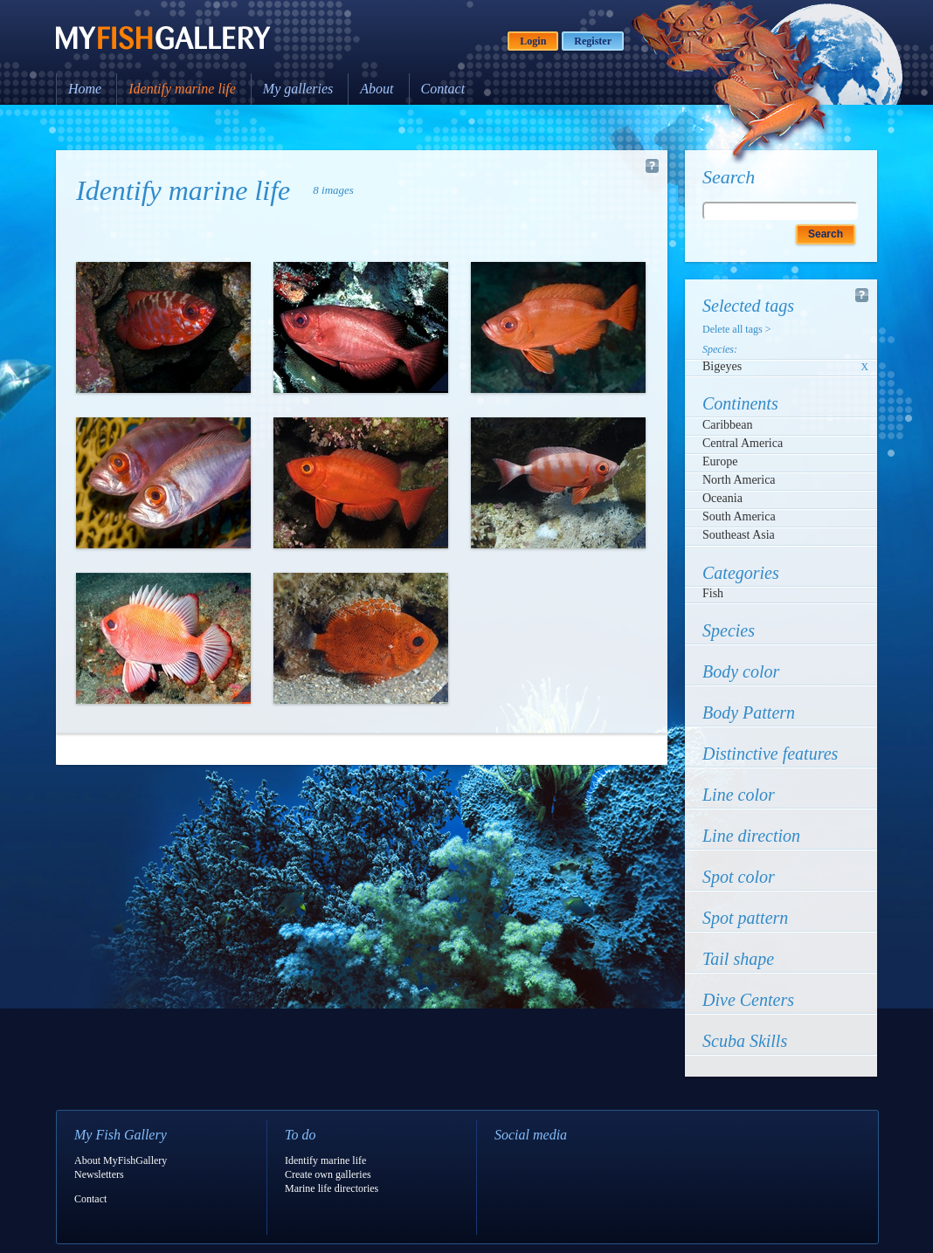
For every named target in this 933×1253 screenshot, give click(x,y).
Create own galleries (328, 1174)
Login (533, 41)
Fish (712, 593)
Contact (443, 88)
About (376, 88)
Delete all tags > (736, 329)
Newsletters (99, 1174)
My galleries (298, 88)
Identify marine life (182, 88)
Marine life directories (331, 1188)
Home (84, 88)
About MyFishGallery (120, 1160)
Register (593, 41)
